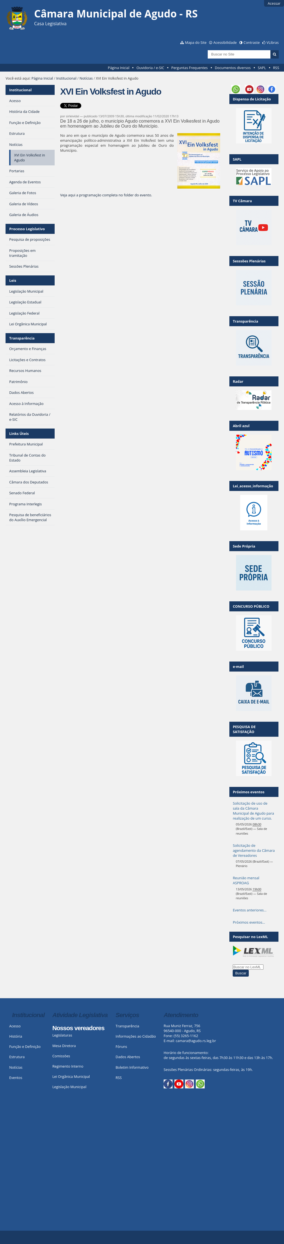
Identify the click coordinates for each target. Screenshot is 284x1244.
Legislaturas (62, 1035)
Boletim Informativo (132, 1067)
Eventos (15, 1077)
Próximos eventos (248, 791)
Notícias (86, 78)
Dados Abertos (128, 1056)
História (15, 1036)
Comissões (61, 1055)
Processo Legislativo (27, 228)
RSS (276, 67)
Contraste (252, 42)
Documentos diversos (232, 67)
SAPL (262, 67)
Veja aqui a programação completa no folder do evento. (106, 194)
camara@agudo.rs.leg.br (196, 1040)
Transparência (22, 338)
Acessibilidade (225, 42)
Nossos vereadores (78, 1028)
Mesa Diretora (64, 1045)
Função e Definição (24, 1046)
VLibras (273, 42)
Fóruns (121, 1046)
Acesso (15, 1025)
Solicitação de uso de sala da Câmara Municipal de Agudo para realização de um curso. (253, 811)
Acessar (274, 3)
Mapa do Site (196, 42)
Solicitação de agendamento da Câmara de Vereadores (254, 850)
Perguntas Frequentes (189, 67)
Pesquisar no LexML (250, 936)
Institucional (66, 78)
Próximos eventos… (249, 922)
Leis (12, 280)
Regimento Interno (67, 1066)
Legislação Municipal (69, 1086)
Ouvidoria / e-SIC (150, 67)
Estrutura (17, 1056)
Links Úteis (19, 433)
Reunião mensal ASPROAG (246, 880)
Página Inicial (119, 67)
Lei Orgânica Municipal (71, 1076)
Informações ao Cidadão (136, 1036)
